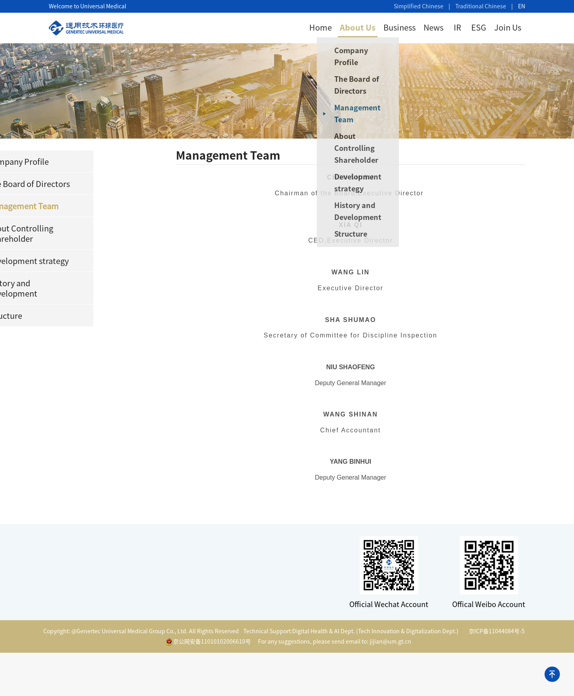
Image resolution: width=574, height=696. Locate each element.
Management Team (369, 113)
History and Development (369, 211)
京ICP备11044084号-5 (497, 631)
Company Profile (363, 56)
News (433, 27)
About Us (358, 27)
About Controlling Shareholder (368, 148)
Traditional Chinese (480, 6)
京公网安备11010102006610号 (208, 642)
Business (399, 27)
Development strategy (369, 182)
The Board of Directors (368, 84)
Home (320, 27)
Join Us (507, 27)
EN (521, 6)
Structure (362, 233)
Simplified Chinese (418, 6)
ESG (478, 27)
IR (457, 27)
